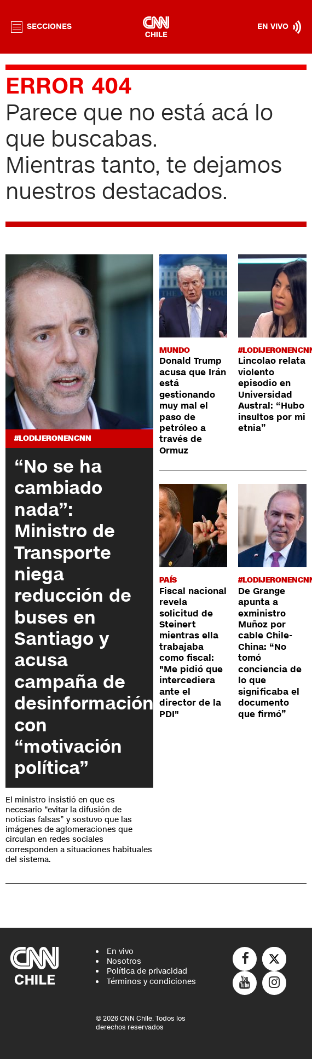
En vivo (120, 951)
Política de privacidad (147, 971)
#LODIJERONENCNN (52, 438)
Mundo (174, 350)
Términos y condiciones (151, 981)
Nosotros (124, 961)
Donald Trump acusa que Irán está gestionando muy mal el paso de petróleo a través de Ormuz (192, 406)
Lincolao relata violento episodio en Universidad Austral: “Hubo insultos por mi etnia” (271, 394)
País (168, 580)
